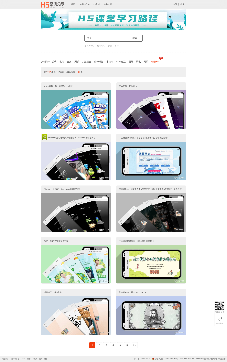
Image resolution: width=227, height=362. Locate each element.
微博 (40, 359)
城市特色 (101, 46)
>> (134, 345)
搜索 (134, 38)
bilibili (23, 359)
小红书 (34, 359)
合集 (69, 61)
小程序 (109, 61)
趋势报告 (98, 61)
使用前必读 (15, 359)
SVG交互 (121, 61)
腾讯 (138, 61)
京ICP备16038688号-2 (142, 359)
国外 (131, 61)
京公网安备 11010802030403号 (165, 359)
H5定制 (96, 4)
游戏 (54, 61)
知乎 (45, 359)
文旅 (110, 46)
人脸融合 (86, 61)
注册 (175, 4)
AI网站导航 (85, 4)
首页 (73, 4)
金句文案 (108, 4)
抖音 (29, 359)
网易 (146, 61)
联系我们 (5, 359)
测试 (76, 61)
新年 (117, 46)
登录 (182, 4)
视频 (61, 61)
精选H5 (155, 61)
